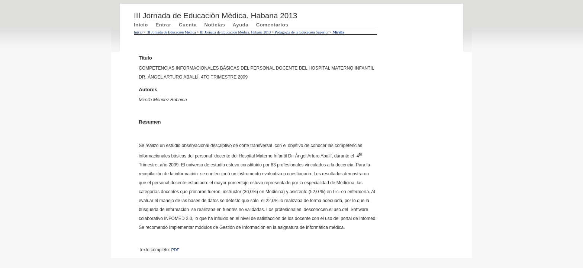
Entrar (163, 25)
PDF (175, 250)
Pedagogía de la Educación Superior (302, 32)
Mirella (338, 32)
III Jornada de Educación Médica (171, 32)
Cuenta (188, 25)
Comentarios (272, 25)
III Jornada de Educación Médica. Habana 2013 (235, 32)
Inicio (141, 25)
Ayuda (241, 25)
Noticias (214, 25)
